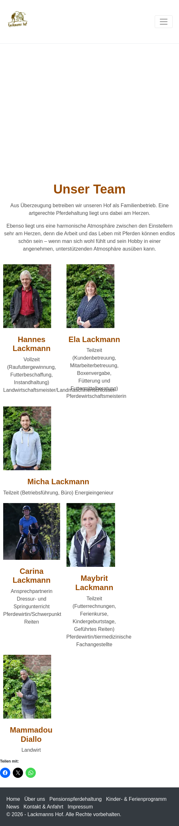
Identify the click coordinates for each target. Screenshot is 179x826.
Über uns (34, 799)
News (12, 806)
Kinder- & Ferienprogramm (136, 799)
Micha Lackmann (58, 481)
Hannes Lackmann (31, 344)
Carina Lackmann (31, 576)
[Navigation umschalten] (164, 21)
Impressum (80, 806)
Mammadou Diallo (31, 734)
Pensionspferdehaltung (76, 799)
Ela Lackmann (94, 339)
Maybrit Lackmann (94, 583)
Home (13, 799)
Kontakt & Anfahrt (43, 806)
